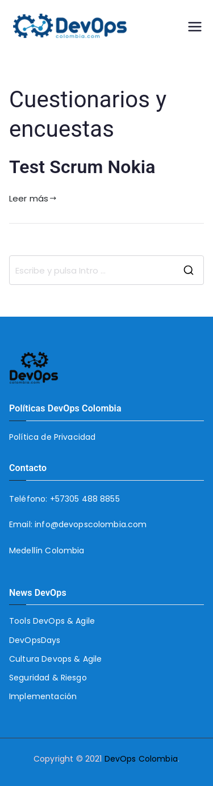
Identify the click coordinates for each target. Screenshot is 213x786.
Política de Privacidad (52, 437)
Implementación (43, 696)
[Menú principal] (195, 27)
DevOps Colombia (141, 758)
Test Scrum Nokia (82, 167)
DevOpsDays (35, 640)
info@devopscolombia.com (91, 524)
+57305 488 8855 (85, 499)
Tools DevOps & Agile (52, 621)
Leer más (33, 198)
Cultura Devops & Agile (55, 659)
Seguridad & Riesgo (48, 677)
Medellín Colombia (47, 550)
